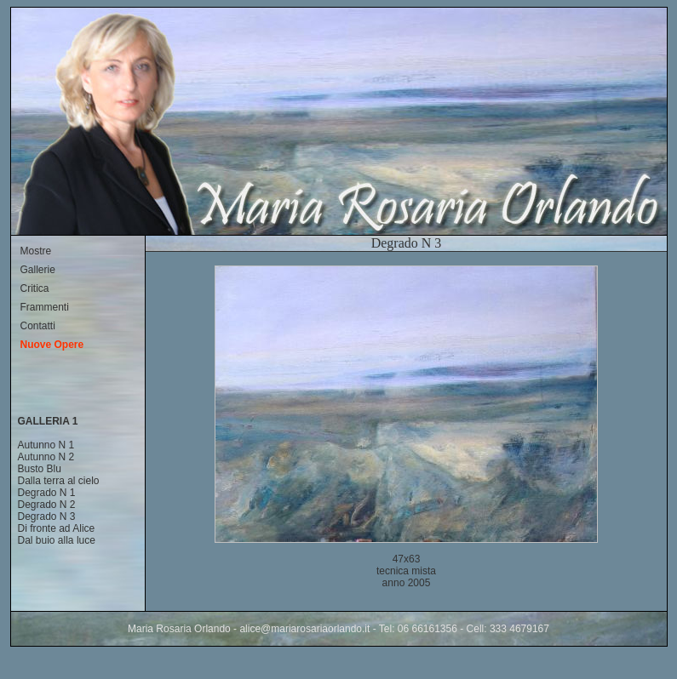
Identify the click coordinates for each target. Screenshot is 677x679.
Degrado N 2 (47, 505)
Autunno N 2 (46, 457)
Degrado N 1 (47, 493)
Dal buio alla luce (56, 540)
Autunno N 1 (46, 445)
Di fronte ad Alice (56, 528)
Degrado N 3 (47, 516)
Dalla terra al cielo (59, 481)
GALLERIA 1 (48, 421)
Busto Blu (39, 469)
